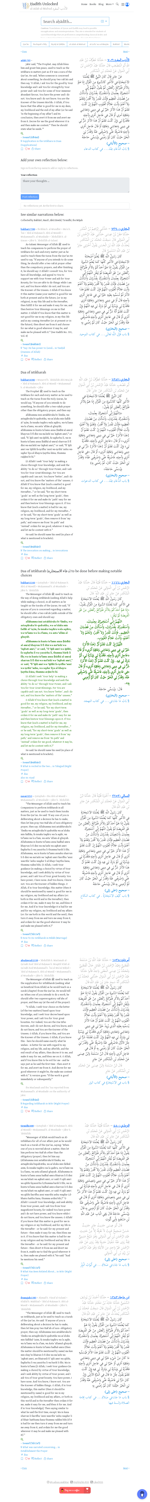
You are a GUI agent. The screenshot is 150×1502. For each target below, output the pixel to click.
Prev (24, 51)
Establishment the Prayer (34, 1451)
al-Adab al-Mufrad (77, 44)
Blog (101, 4)
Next (125, 51)
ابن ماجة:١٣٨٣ (119, 1297)
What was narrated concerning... (40, 1447)
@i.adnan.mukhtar (59, 1482)
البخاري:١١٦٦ (120, 583)
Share (37, 149)
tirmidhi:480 (27, 1126)
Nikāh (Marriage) (58, 938)
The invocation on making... (37, 550)
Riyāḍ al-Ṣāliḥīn (58, 44)
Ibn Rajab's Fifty (40, 44)
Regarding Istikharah (34, 1103)
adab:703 (25, 60)
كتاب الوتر (95, 1083)
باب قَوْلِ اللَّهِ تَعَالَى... (113, 334)
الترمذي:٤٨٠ (121, 1126)
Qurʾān (26, 44)
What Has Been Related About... (39, 1271)
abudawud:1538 (29, 960)
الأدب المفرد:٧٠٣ (118, 60)
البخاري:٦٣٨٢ (120, 380)
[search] (70, 21)
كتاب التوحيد (87, 334)
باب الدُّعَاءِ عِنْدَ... (115, 481)
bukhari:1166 (28, 582)
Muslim (127, 44)
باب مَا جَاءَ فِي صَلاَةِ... (112, 1265)
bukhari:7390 (28, 229)
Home (84, 4)
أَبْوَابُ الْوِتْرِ (86, 1265)
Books (93, 4)
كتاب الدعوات (90, 481)
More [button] (109, 4)
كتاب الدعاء (91, 149)
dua (26, 355)
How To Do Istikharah (34, 938)
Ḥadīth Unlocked (44, 4)
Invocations (61, 550)
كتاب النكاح (88, 896)
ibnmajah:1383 (28, 1297)
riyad (31, 777)
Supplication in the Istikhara (38, 141)
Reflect (38, 359)
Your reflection (29, 175)
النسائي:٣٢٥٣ (120, 796)
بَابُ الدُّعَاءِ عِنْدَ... (115, 149)
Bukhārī (116, 44)
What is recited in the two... (37, 766)
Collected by (27, 220)
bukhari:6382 (28, 380)
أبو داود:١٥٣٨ (120, 960)
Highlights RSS (81, 1482)
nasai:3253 (26, 796)
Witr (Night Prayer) (58, 1103)
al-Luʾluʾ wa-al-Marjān (99, 44)
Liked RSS (98, 1482)
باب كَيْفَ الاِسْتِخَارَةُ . (114, 896)
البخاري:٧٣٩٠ (120, 229)
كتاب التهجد (91, 701)
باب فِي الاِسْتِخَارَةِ (116, 1083)
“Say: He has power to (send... (38, 348)
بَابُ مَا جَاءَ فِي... (115, 701)
